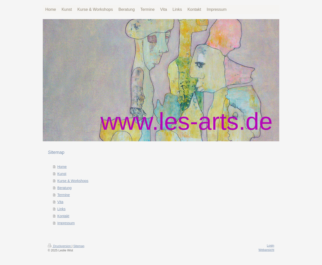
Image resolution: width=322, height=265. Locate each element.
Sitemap (78, 246)
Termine (63, 195)
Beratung (64, 188)
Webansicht (266, 250)
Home (62, 167)
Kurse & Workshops (72, 181)
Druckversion (60, 246)
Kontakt (63, 216)
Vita (60, 202)
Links (61, 209)
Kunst (61, 174)
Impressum (66, 223)
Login (270, 245)
